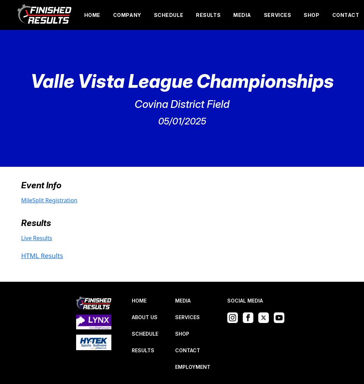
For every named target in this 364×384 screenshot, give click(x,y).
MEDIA (242, 15)
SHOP (311, 15)
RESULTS (208, 15)
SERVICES (277, 15)
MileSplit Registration (49, 200)
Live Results (36, 238)
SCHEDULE (168, 15)
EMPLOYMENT (192, 367)
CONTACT (345, 15)
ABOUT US (145, 317)
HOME (92, 15)
